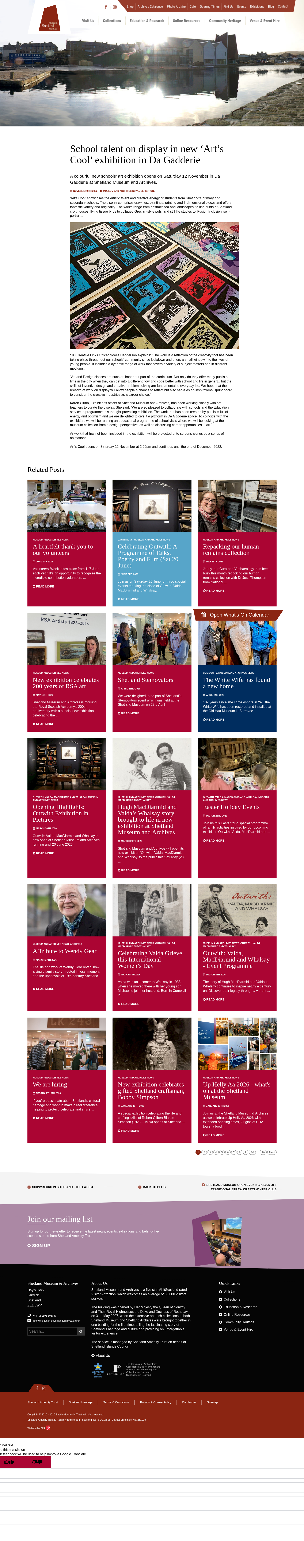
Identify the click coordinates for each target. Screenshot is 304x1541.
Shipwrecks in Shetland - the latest (63, 1187)
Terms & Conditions (116, 1402)
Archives (76, 944)
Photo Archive (176, 6)
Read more (43, 586)
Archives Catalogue (150, 6)
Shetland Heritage (80, 1402)
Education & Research (147, 20)
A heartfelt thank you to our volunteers (63, 549)
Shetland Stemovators (145, 679)
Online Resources (187, 20)
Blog (271, 6)
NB (45, 1428)
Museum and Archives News (121, 191)
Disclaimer (189, 1402)
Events (241, 6)
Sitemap (212, 1402)
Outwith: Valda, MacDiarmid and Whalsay (60, 797)
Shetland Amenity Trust (150, 1342)
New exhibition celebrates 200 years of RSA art (66, 682)
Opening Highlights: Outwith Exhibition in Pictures (60, 813)
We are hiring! (51, 1084)
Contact (283, 6)
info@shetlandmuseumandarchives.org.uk (56, 1320)
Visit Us (88, 20)
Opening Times (210, 6)
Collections (112, 20)
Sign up (41, 1245)
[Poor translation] (37, 1462)
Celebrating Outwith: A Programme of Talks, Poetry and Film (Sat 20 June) (148, 556)
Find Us (228, 6)
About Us (103, 1355)
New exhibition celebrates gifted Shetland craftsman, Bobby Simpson (151, 1090)
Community (210, 673)
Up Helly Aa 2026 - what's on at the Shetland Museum (237, 1090)
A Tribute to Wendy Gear (64, 950)
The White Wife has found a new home (236, 682)
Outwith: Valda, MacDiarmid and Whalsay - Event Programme (236, 959)
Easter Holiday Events (231, 806)
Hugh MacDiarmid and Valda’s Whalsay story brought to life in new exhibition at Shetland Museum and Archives (147, 819)
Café (193, 6)
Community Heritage (225, 20)
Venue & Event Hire (265, 20)
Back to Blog (154, 1187)
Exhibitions (257, 6)
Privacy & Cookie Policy (155, 1402)
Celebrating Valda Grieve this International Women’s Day (150, 959)
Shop (130, 6)
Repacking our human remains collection (231, 549)
